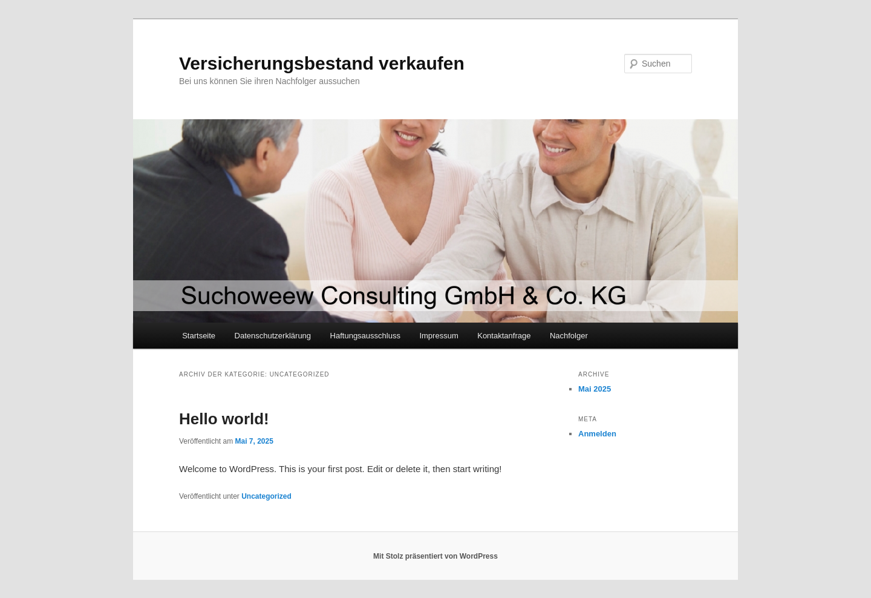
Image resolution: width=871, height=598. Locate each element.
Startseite (198, 335)
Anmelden (597, 433)
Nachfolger (569, 335)
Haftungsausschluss (365, 335)
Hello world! (224, 419)
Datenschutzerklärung (273, 335)
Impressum (438, 335)
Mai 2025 (594, 388)
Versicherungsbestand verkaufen (322, 63)
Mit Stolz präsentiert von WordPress (435, 556)
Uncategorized (266, 496)
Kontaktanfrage (503, 335)
